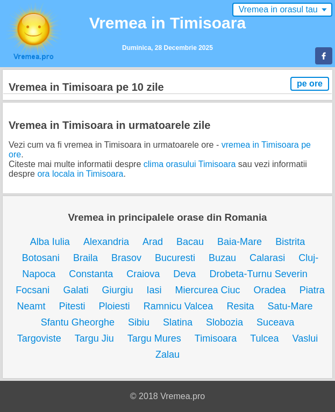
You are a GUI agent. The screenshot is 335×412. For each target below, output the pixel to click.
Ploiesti (114, 306)
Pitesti (72, 306)
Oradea (270, 290)
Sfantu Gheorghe (78, 322)
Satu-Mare (289, 306)
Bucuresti (175, 257)
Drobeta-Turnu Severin (258, 274)
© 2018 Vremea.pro (167, 396)
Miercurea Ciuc (207, 290)
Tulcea (264, 338)
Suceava (275, 322)
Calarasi (267, 257)
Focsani (32, 290)
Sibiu (138, 322)
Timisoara (216, 338)
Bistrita (290, 241)
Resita (240, 306)
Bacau (190, 241)
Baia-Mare (239, 241)
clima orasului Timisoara (190, 164)
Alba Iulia (50, 241)
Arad (152, 241)
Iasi (153, 290)
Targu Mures (154, 338)
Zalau (167, 354)
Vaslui (305, 338)
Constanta (91, 274)
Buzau (222, 257)
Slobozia (224, 322)
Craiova (143, 274)
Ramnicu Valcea (178, 306)
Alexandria (106, 241)
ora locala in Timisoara (80, 173)
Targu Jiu (94, 338)
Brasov (126, 257)
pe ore (310, 83)
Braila (85, 257)
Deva (184, 274)
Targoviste (39, 338)
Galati (75, 290)
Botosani (41, 257)
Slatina (178, 322)
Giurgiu (117, 290)
